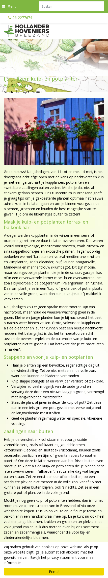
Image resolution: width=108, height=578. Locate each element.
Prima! (54, 571)
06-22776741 (23, 17)
